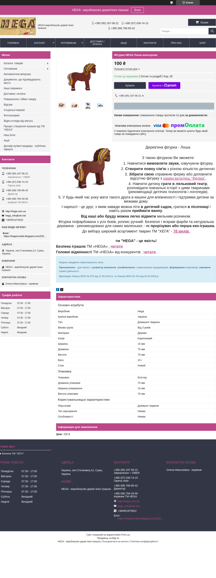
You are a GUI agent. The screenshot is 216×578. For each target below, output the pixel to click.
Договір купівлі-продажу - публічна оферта (24, 147)
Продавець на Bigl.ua (108, 538)
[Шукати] (212, 31)
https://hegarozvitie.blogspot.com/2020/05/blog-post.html (26, 236)
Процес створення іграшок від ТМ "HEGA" (24, 128)
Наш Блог (10, 135)
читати (115, 246)
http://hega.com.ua (16, 211)
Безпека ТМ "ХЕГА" (13, 453)
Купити (129, 85)
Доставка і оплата (97, 43)
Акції (123, 43)
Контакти (150, 43)
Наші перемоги (13, 88)
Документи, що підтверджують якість (22, 81)
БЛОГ (203, 43)
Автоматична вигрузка (17, 74)
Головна (13, 43)
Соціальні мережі (14, 109)
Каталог (39, 43)
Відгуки (8, 104)
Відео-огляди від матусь (18, 120)
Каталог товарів (13, 63)
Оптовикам (68, 43)
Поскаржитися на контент (115, 541)
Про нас (176, 43)
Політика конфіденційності (144, 541)
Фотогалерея (11, 115)
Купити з (164, 85)
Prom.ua (125, 534)
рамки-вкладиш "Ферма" (184, 178)
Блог (137, 10)
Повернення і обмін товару (20, 99)
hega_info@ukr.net (15, 215)
